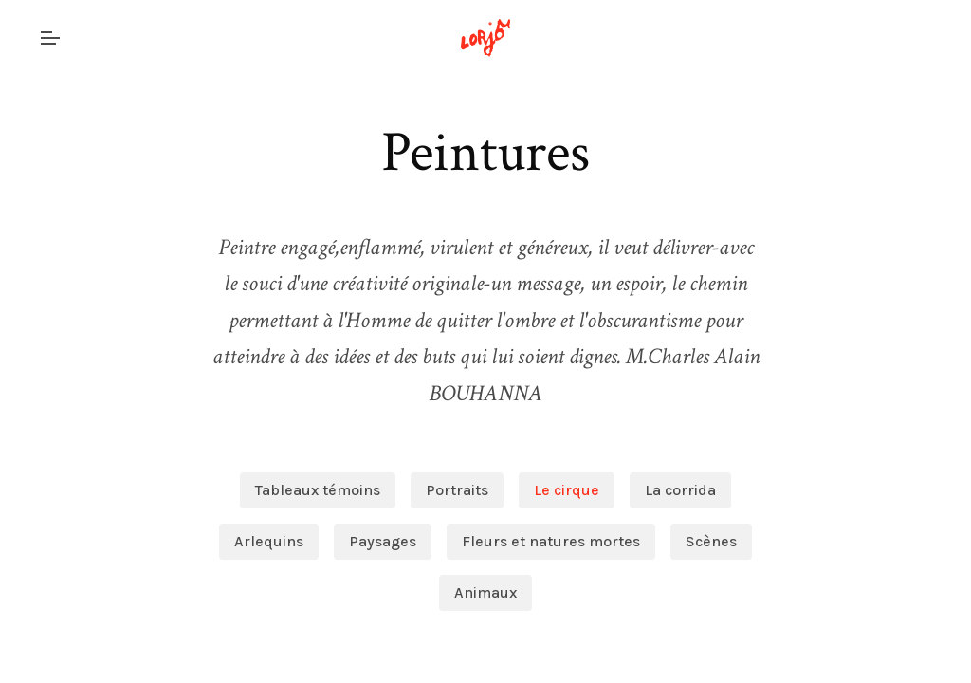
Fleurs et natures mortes (551, 541)
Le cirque (566, 490)
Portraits (457, 490)
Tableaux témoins (317, 490)
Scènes (711, 541)
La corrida (680, 490)
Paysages (382, 541)
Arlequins (268, 541)
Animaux (485, 592)
